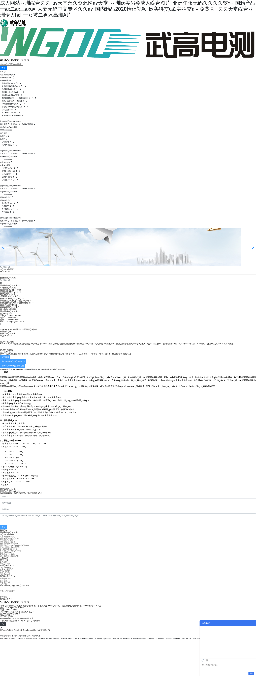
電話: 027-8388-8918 (9, 317)
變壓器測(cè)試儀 (8, 333)
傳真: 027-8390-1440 (9, 319)
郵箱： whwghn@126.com (12, 608)
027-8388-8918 (16, 60)
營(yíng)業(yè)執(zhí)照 (10, 614)
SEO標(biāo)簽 (6, 616)
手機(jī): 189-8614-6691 (10, 315)
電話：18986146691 (9, 610)
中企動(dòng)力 (23, 618)
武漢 (32, 618)
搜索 (4, 68)
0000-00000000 (6, 130)
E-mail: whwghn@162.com (12, 321)
